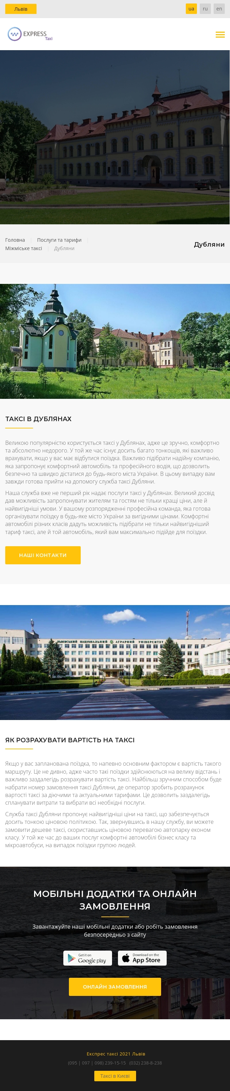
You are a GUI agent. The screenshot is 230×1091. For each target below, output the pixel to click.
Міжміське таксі (23, 248)
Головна (15, 240)
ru (205, 8)
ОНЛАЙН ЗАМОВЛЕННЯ (115, 987)
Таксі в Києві (114, 1076)
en (219, 8)
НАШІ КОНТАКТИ (43, 555)
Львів (20, 9)
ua (191, 8)
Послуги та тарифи (59, 240)
